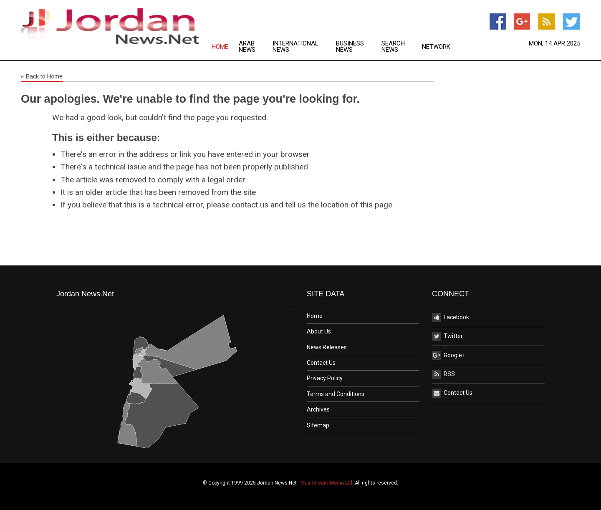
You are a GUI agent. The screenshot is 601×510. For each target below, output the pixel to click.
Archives (318, 409)
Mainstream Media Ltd (326, 483)
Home (220, 47)
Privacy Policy (325, 378)
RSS (443, 374)
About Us (319, 331)
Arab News (247, 46)
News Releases (327, 347)
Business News (350, 46)
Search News (393, 46)
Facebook (450, 317)
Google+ (448, 355)
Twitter (447, 336)
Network (436, 47)
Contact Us (321, 362)
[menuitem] (225, 46)
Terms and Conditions (335, 394)
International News (295, 46)
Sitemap (318, 425)
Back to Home (42, 77)
